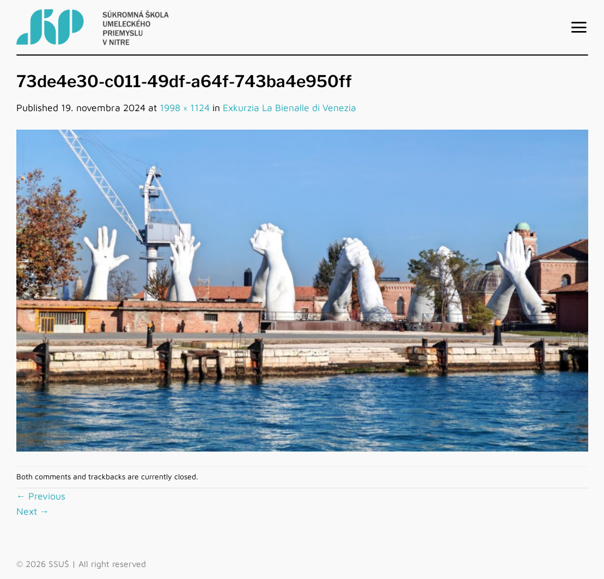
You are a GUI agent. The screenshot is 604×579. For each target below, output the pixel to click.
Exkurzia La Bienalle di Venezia (289, 107)
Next (33, 511)
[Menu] (579, 27)
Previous (41, 496)
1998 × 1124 (185, 107)
